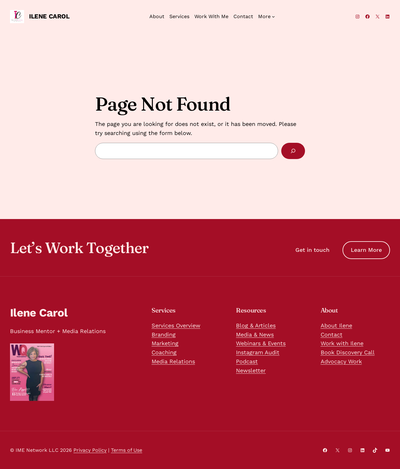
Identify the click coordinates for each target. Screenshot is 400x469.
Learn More (366, 250)
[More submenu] (266, 16)
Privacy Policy (90, 450)
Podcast (247, 361)
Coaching (164, 352)
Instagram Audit (257, 352)
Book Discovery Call (348, 352)
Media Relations (173, 361)
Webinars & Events (261, 343)
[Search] (293, 151)
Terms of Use (126, 450)
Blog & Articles (256, 325)
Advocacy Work (341, 361)
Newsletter (251, 370)
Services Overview (176, 325)
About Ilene (336, 325)
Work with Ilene (342, 343)
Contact (331, 334)
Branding (164, 334)
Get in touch (312, 250)
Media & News (255, 334)
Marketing (165, 343)
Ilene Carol (49, 16)
